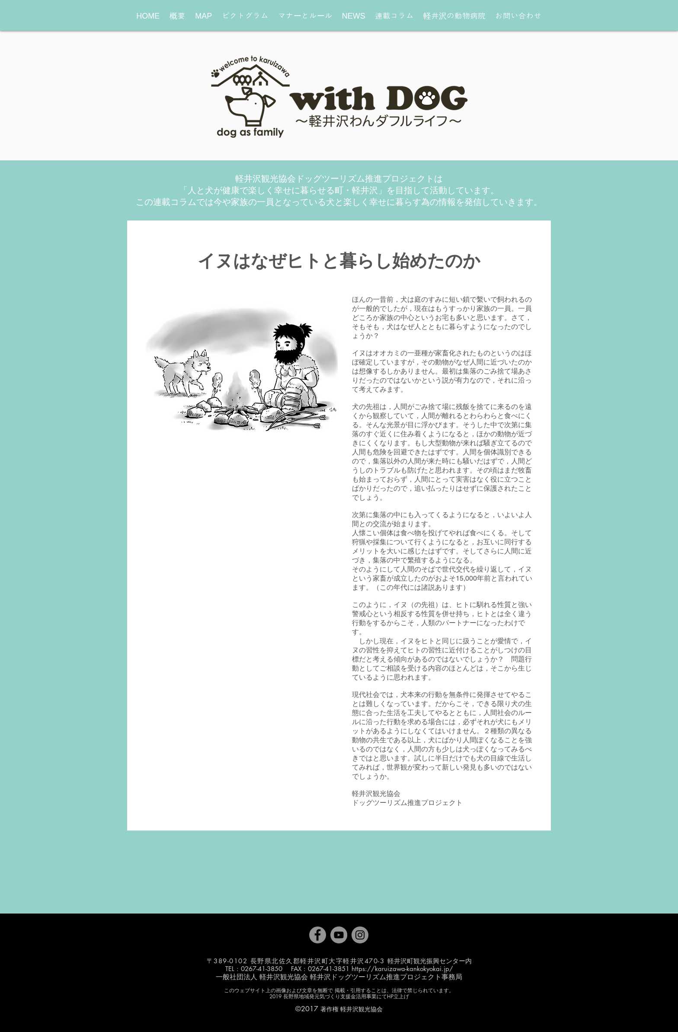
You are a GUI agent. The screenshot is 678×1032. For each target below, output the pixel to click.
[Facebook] (317, 935)
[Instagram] (360, 935)
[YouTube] (338, 935)
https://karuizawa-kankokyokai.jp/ (402, 969)
